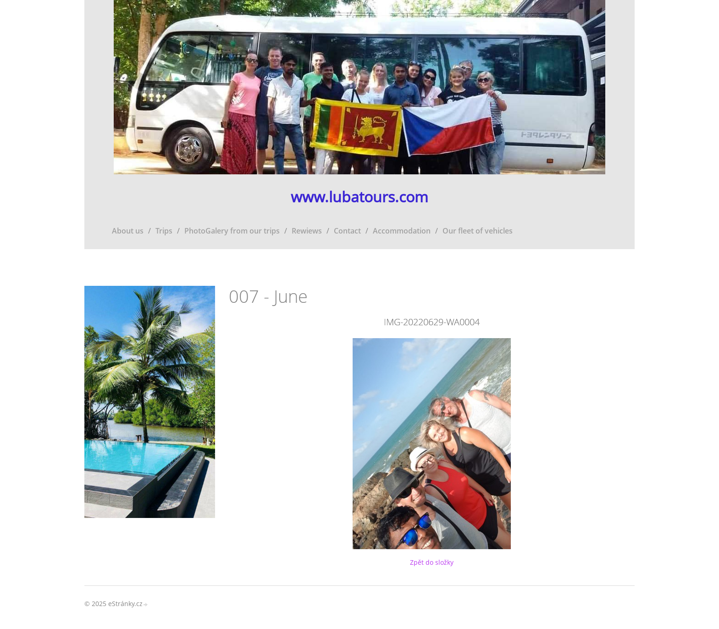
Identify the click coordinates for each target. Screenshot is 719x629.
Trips (163, 231)
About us (128, 231)
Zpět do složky (432, 562)
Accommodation (402, 231)
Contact (347, 231)
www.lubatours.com (359, 197)
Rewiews (307, 231)
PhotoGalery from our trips (232, 231)
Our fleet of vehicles (477, 231)
